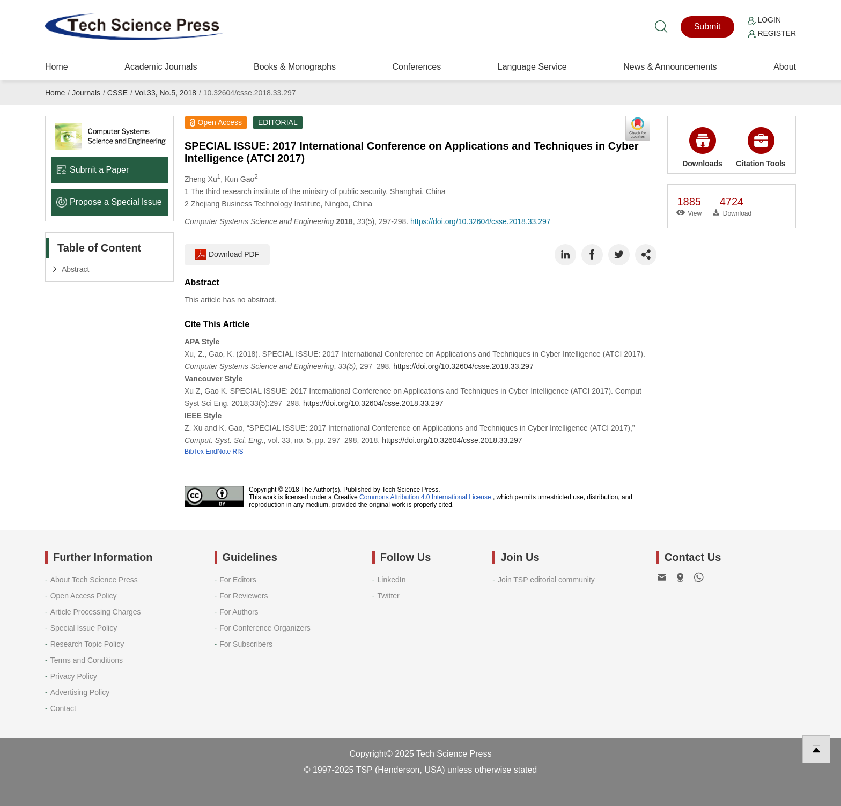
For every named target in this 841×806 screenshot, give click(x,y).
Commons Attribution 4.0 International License (425, 497)
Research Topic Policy (87, 644)
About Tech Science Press (94, 579)
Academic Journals (160, 66)
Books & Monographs (295, 66)
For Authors (238, 612)
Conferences (416, 66)
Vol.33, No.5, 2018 (165, 92)
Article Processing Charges (95, 612)
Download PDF (227, 254)
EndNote (218, 451)
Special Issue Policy (83, 628)
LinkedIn (392, 579)
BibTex (194, 451)
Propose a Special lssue (109, 201)
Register (772, 33)
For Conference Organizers (265, 628)
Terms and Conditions (86, 660)
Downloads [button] (702, 147)
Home (56, 66)
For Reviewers (243, 595)
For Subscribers (245, 644)
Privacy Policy (73, 676)
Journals (86, 92)
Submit (707, 26)
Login (764, 20)
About (784, 66)
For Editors (237, 579)
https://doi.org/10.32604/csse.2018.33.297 (480, 221)
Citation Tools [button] (760, 147)
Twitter (389, 595)
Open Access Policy (83, 595)
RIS (237, 451)
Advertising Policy (80, 692)
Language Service (532, 66)
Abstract (75, 269)
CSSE (117, 92)
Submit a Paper (92, 169)
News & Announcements (670, 66)
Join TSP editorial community (546, 579)
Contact (63, 708)
